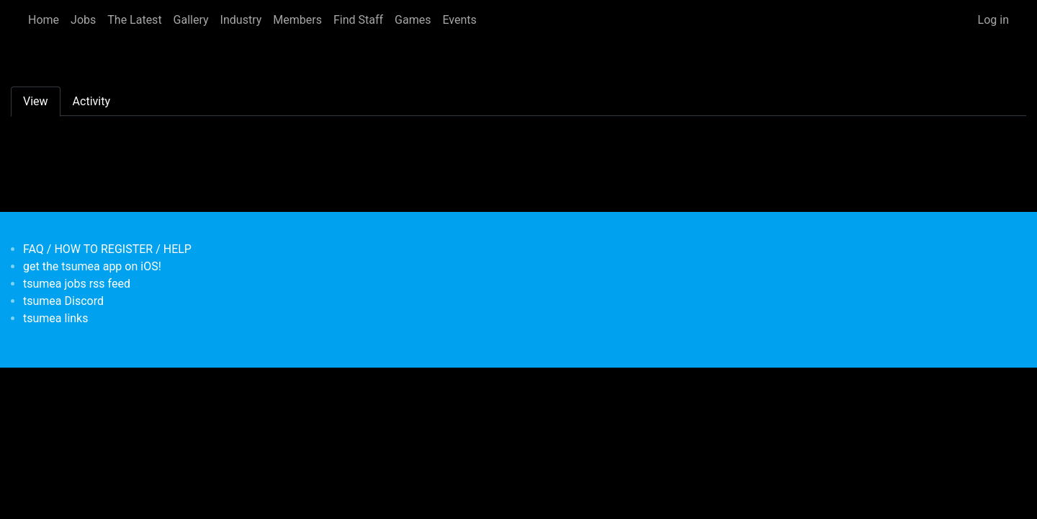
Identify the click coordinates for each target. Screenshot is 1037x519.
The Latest (134, 20)
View (35, 101)
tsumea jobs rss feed (76, 283)
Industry (241, 20)
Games (413, 20)
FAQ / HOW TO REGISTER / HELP (107, 249)
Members (297, 20)
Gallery (191, 20)
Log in (993, 20)
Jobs (83, 20)
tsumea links (55, 318)
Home (43, 20)
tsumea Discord (63, 301)
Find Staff (358, 20)
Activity (91, 101)
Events (459, 20)
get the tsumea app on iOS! (92, 266)
